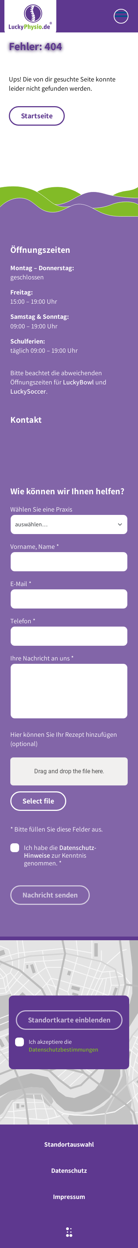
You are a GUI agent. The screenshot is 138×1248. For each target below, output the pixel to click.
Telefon (22, 620)
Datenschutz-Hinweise (60, 851)
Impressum (69, 1196)
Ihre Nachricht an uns (42, 658)
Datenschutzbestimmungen (63, 1049)
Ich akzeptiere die (63, 1045)
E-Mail (20, 583)
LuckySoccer (28, 391)
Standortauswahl (69, 1144)
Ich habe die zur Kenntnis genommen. (60, 855)
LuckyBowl (78, 382)
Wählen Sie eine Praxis (41, 509)
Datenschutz (69, 1170)
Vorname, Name (34, 546)
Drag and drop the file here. (69, 771)
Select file (38, 801)
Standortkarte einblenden (69, 1020)
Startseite (37, 116)
